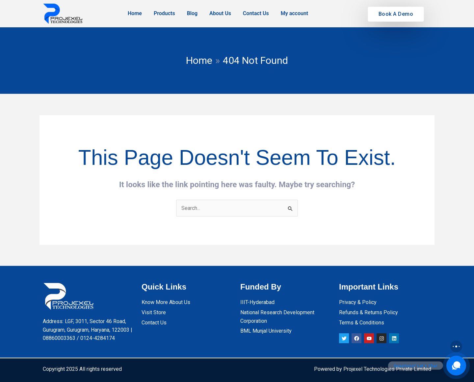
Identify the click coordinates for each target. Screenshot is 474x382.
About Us (220, 13)
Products (164, 13)
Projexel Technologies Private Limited (387, 369)
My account (294, 13)
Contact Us (256, 13)
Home (135, 13)
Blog (192, 13)
